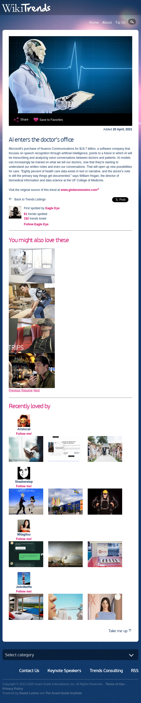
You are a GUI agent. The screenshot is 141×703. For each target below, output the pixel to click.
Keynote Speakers (64, 670)
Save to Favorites (51, 120)
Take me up (120, 631)
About (107, 22)
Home (94, 22)
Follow (36, 224)
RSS (134, 670)
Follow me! (24, 434)
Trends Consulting (106, 670)
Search (132, 22)
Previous (15, 390)
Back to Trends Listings (29, 199)
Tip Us (120, 22)
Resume (27, 390)
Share (24, 119)
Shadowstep (24, 481)
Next (36, 390)
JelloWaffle (24, 587)
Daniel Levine (29, 693)
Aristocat (23, 429)
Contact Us (29, 670)
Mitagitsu (24, 534)
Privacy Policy (13, 688)
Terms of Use (115, 684)
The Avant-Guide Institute (63, 693)
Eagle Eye (52, 208)
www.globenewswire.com (79, 190)
